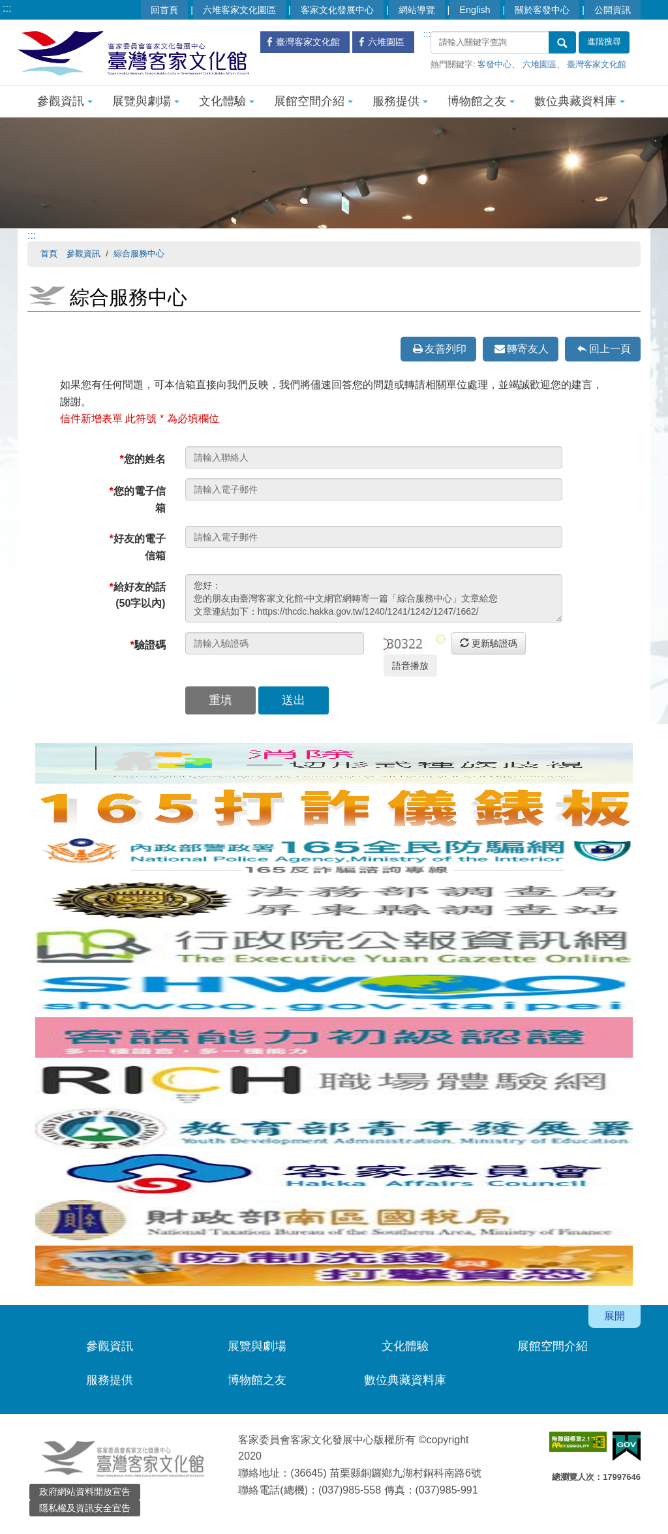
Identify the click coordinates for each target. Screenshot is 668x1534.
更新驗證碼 (488, 643)
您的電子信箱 (137, 499)
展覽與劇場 (145, 101)
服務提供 (400, 101)
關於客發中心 (542, 10)
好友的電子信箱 (137, 547)
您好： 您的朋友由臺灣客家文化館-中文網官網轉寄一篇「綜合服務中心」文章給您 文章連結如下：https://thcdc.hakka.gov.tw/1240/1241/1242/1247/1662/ (373, 598)
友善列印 (445, 348)
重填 (220, 700)
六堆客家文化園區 (239, 10)
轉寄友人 (528, 348)
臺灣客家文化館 (596, 64)
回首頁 (164, 10)
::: (7, 8)
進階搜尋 (604, 41)
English (474, 10)
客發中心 (494, 64)
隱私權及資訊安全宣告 (84, 1508)
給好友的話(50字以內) (137, 595)
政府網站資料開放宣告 (84, 1491)
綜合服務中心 (139, 253)
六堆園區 (539, 64)
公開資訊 (612, 10)
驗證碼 (147, 645)
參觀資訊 (65, 101)
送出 (293, 700)
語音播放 (410, 665)
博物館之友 (481, 101)
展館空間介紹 (313, 101)
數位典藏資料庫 (579, 101)
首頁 (48, 253)
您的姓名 (142, 459)
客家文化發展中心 (337, 10)
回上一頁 (610, 348)
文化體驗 (226, 101)
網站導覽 (417, 10)
